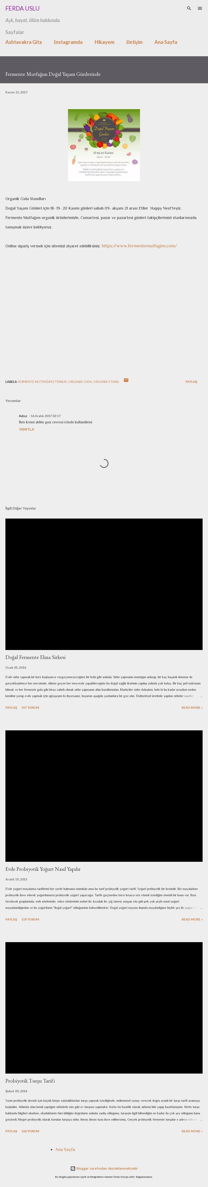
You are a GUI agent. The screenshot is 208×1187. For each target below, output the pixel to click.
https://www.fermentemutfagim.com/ (139, 245)
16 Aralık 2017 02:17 (46, 416)
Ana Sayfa (165, 42)
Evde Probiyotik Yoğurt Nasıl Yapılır (43, 868)
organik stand (106, 382)
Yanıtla (26, 429)
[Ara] (189, 8)
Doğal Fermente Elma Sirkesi (35, 657)
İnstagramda (68, 42)
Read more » (192, 707)
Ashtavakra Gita (23, 42)
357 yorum (30, 707)
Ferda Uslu (22, 8)
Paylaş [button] (191, 382)
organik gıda (80, 382)
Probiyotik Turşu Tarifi (30, 1080)
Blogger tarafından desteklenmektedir (104, 1168)
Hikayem (104, 42)
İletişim (134, 42)
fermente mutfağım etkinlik (42, 382)
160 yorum (30, 1131)
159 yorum (30, 919)
